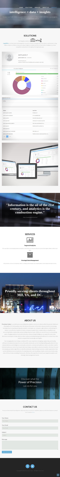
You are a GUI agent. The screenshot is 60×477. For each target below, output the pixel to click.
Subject (4, 432)
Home (21, 7)
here (33, 412)
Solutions (28, 7)
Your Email (5, 425)
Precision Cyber (10, 3)
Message (4, 439)
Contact (54, 7)
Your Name (5, 418)
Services (37, 7)
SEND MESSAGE (7, 452)
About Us (46, 7)
